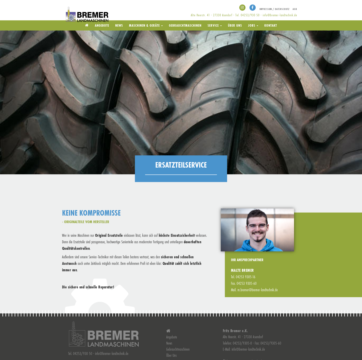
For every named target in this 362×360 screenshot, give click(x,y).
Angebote (102, 25)
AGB (295, 9)
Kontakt (270, 25)
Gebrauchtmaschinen (185, 25)
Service (215, 25)
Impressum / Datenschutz (274, 9)
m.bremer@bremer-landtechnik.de (257, 289)
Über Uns (235, 25)
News (119, 25)
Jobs (253, 25)
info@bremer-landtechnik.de (280, 15)
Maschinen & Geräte (146, 25)
